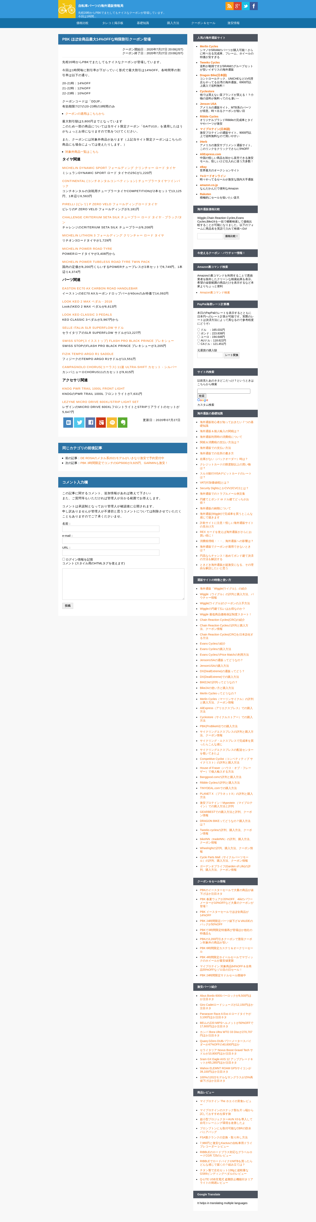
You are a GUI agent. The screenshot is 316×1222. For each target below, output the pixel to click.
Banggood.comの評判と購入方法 (220, 782)
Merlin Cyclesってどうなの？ (218, 698)
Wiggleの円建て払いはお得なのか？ (222, 613)
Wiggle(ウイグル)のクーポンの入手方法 (225, 608)
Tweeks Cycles (210, 67)
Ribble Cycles (209, 121)
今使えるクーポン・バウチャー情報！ (221, 258)
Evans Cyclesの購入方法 (215, 654)
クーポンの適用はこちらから (85, 118)
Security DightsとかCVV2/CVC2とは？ (224, 493)
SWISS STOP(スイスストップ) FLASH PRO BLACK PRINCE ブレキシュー (118, 345)
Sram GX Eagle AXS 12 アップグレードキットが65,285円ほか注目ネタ (226, 1066)
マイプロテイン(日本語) (215, 134)
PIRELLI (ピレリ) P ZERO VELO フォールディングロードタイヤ (110, 209)
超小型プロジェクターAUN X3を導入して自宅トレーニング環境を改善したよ (226, 1126)
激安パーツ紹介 (207, 991)
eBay (203, 172)
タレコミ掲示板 (112, 28)
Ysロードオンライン (213, 181)
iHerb (203, 146)
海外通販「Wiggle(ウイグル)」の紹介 (223, 593)
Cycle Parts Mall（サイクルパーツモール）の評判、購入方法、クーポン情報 (224, 864)
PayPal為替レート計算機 (213, 309)
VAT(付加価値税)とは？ (214, 487)
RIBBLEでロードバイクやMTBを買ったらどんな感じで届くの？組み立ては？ (226, 1168)
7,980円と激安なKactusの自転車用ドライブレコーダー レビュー (226, 1149)
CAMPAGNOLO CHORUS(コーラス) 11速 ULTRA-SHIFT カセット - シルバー (119, 372)
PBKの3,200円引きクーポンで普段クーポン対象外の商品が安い (226, 945)
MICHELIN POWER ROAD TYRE (87, 253)
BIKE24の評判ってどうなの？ (219, 687)
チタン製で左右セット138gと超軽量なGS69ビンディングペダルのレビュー (224, 1177)
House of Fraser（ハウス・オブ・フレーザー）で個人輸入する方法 (225, 774)
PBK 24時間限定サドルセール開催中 (223, 980)
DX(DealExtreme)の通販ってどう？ (222, 676)
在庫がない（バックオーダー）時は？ (224, 464)
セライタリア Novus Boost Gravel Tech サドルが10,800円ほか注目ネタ (226, 1057)
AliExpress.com (210, 159)
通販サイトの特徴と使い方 (214, 585)
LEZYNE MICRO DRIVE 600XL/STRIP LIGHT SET (100, 406)
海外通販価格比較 (208, 214)
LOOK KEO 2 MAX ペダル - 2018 (87, 306)
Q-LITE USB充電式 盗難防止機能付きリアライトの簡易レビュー (226, 1186)
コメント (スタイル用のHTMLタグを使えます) (93, 568)
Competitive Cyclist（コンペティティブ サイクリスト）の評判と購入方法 (226, 765)
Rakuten (205, 199)
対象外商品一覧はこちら (82, 156)
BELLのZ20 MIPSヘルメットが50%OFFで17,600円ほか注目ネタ (226, 1029)
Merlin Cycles (209, 51)
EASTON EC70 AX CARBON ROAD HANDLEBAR (100, 293)
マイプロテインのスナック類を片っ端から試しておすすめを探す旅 (227, 1117)
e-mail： (68, 540)
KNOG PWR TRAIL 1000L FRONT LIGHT (93, 393)
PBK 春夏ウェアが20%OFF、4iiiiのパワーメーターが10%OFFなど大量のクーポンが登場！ (227, 908)
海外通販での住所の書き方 (217, 458)
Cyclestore (207, 96)
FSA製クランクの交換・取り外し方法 (224, 1142)
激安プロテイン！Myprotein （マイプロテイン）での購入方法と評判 (226, 809)
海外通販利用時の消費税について (221, 441)
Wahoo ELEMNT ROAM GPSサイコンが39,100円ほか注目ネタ (225, 1075)
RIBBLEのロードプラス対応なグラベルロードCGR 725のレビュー (226, 1158)
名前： (66, 528)
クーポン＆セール (203, 28)
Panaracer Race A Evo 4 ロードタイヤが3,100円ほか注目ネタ (225, 1020)
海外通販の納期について (215, 513)
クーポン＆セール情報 (211, 886)
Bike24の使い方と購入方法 (217, 693)
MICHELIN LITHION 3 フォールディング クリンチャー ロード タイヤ (113, 240)
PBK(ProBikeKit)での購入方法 (219, 731)
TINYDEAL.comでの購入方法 (218, 793)
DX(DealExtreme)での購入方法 (219, 681)
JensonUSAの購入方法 (214, 670)
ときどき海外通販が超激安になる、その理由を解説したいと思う (227, 571)
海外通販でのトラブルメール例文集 (222, 498)
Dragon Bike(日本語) (213, 80)
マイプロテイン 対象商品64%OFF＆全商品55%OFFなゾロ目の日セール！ (226, 973)
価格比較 (82, 28)
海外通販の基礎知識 (210, 418)
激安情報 (234, 28)
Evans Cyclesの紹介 (213, 648)
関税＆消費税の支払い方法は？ (219, 447)
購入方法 (173, 28)
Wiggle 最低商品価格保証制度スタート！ (226, 619)
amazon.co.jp (209, 190)
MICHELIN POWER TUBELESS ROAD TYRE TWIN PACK (106, 266)
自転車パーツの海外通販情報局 (110, 5)
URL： (66, 552)
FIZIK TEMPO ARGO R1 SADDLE (88, 359)
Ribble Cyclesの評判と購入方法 (220, 787)
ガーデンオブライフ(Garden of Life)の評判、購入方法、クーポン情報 (225, 873)
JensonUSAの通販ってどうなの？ (221, 665)
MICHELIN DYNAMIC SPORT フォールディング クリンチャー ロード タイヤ (119, 173)
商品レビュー (205, 1097)
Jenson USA (208, 108)
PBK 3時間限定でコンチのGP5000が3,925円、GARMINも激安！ (124, 468)
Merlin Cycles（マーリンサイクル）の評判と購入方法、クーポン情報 (227, 705)
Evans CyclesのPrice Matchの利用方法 (224, 659)
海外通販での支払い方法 (215, 452)
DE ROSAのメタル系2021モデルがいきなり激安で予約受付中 (122, 463)
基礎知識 (143, 28)
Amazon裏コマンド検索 (212, 271)
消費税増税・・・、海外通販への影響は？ (227, 546)
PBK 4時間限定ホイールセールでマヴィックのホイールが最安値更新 (226, 964)
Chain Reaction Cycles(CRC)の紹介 (222, 624)
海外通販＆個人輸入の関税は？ (219, 436)
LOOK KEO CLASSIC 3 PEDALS (87, 319)
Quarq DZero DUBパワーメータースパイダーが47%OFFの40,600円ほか (225, 1047)
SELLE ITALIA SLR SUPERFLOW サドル (93, 332)
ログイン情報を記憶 (79, 564)
